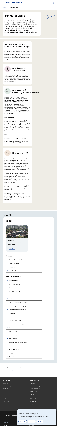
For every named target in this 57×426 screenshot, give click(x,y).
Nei (15, 372)
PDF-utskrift (52, 14)
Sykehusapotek (12, 328)
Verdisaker (11, 354)
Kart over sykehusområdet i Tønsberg (17, 261)
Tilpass (39, 421)
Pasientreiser (12, 268)
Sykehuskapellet (13, 332)
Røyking (11, 318)
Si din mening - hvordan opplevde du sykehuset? (20, 325)
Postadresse (12, 314)
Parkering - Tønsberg (14, 264)
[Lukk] (54, 411)
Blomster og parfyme (14, 289)
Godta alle (22, 421)
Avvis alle (32, 421)
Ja (9, 372)
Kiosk (10, 299)
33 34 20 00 (5, 423)
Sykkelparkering (13, 336)
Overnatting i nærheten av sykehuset (17, 310)
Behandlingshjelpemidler (15, 285)
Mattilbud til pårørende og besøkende (18, 303)
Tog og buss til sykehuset (15, 271)
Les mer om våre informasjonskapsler (27, 417)
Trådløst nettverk (13, 347)
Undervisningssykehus (14, 350)
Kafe (10, 296)
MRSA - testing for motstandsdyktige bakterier (20, 307)
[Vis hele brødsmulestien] (8, 7)
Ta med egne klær (13, 339)
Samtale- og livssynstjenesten (16, 321)
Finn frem (12, 249)
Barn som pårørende (13, 281)
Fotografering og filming (14, 292)
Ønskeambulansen (13, 357)
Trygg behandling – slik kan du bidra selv (18, 343)
